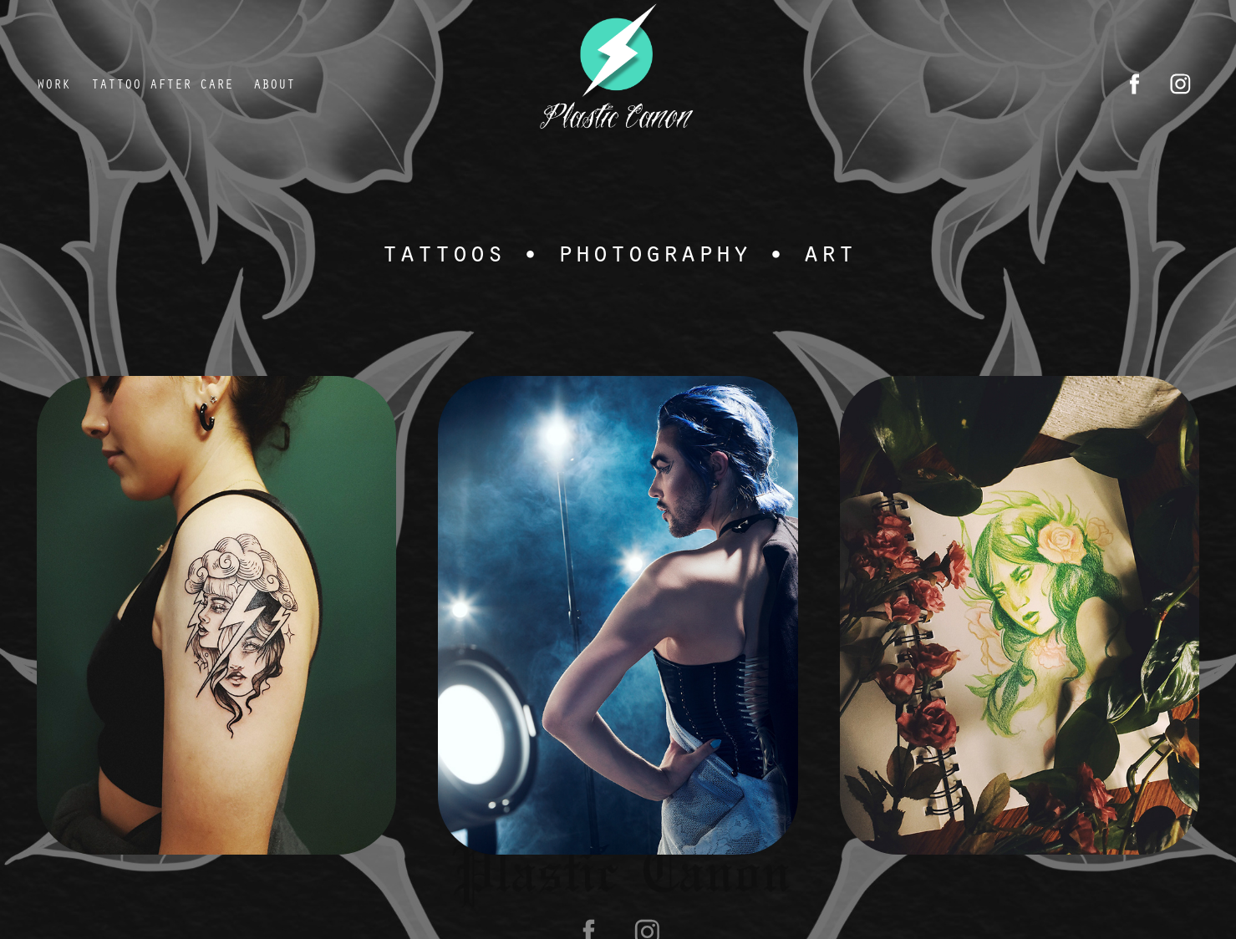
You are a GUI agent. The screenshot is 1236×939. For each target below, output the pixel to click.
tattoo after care (162, 83)
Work (53, 83)
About (274, 83)
